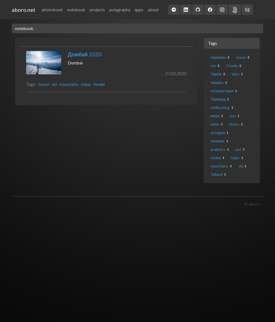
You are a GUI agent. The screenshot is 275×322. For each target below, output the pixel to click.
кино (217, 124)
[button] (173, 10)
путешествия (225, 91)
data (238, 74)
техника (220, 141)
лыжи (99, 84)
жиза (218, 116)
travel (43, 84)
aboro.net (23, 9)
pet (241, 149)
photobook (52, 9)
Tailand (219, 174)
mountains (68, 84)
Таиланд (221, 99)
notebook (76, 9)
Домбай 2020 (85, 54)
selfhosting (223, 107)
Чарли (219, 74)
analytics (221, 149)
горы (86, 84)
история (220, 132)
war (235, 116)
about (153, 9)
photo (237, 124)
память (220, 82)
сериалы (221, 57)
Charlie (234, 65)
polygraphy (119, 9)
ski (54, 84)
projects (97, 9)
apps (139, 9)
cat (216, 65)
